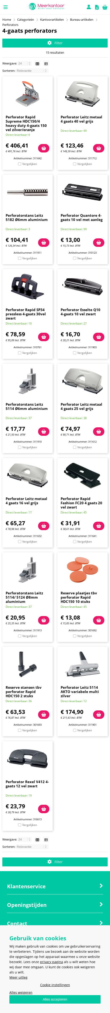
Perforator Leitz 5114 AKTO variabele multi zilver (80, 691)
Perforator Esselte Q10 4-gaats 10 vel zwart (80, 311)
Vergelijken (29, 164)
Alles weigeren (20, 992)
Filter (55, 43)
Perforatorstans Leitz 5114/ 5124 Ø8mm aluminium (24, 597)
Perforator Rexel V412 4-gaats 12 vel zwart (27, 783)
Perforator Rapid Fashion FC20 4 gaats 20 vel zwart (81, 502)
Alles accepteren (55, 999)
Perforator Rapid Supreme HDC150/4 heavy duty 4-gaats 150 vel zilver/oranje (26, 123)
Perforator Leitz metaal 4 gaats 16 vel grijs (26, 500)
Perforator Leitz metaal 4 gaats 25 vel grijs (81, 406)
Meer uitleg (18, 977)
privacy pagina (51, 962)
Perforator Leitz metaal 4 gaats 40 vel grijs (81, 119)
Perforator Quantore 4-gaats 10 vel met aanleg (81, 217)
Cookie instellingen (55, 985)
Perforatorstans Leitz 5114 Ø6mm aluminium (27, 406)
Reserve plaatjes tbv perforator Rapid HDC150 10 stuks (79, 597)
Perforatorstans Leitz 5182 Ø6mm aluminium (27, 217)
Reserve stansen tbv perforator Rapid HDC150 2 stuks (24, 691)
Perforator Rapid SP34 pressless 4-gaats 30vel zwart (26, 313)
